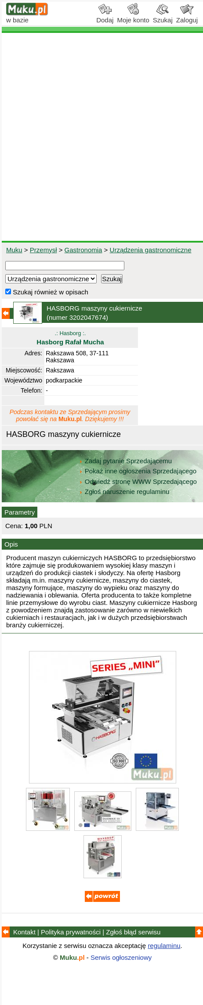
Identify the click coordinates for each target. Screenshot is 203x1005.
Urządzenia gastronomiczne (151, 250)
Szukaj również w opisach (46, 292)
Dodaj (104, 17)
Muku (14, 250)
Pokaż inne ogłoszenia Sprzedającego (139, 471)
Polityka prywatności (71, 932)
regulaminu (164, 945)
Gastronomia (83, 250)
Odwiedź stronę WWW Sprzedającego (139, 481)
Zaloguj (187, 17)
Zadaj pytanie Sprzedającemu (126, 461)
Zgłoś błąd (133, 932)
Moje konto (133, 17)
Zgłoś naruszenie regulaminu (124, 491)
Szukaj (163, 17)
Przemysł (43, 250)
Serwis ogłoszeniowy (121, 957)
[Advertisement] (101, 137)
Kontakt (24, 932)
